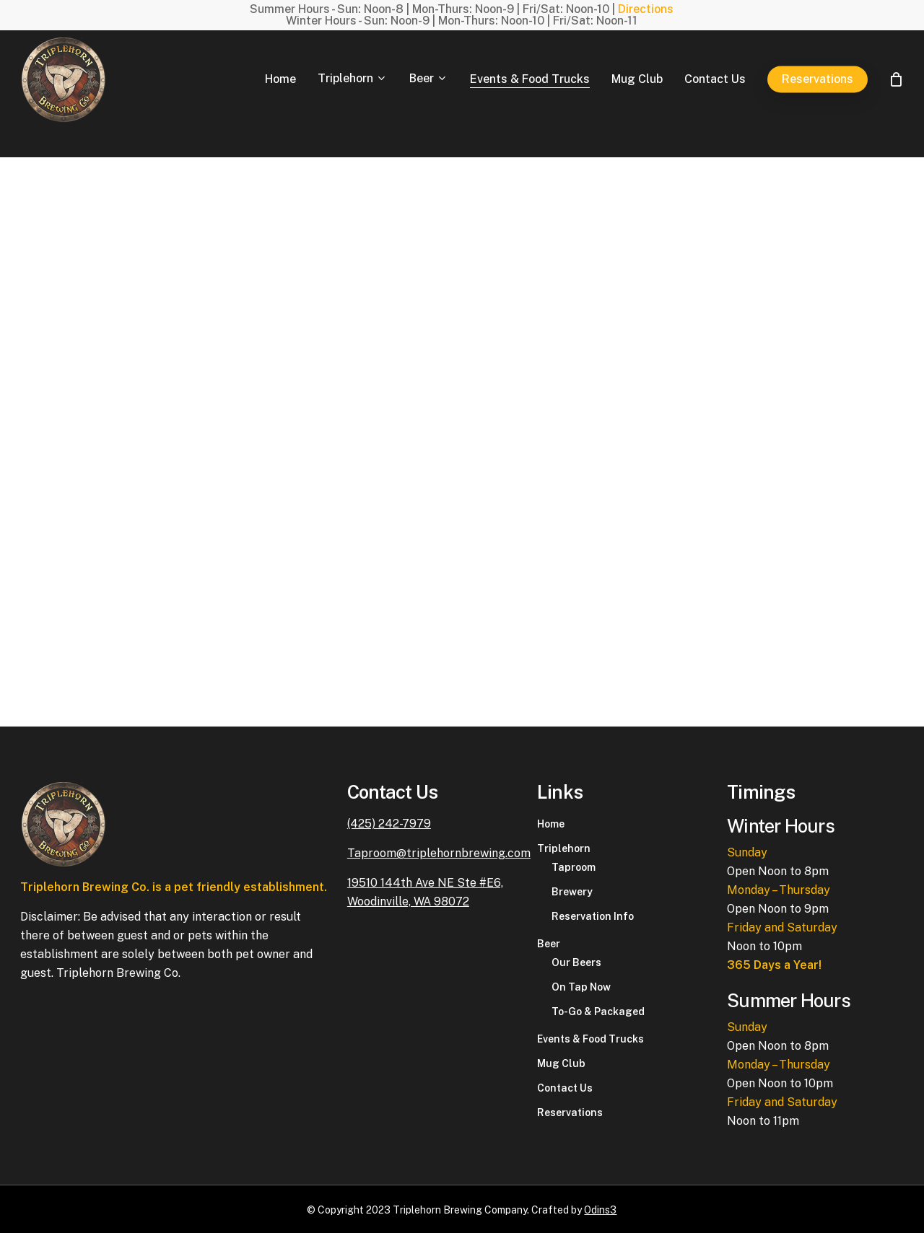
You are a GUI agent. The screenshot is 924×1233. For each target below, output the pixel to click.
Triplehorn (563, 848)
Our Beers (576, 962)
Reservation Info (593, 916)
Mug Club (561, 1063)
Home (551, 824)
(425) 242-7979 (389, 823)
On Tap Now (581, 987)
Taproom (574, 867)
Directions (646, 9)
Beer (548, 943)
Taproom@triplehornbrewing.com (439, 853)
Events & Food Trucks (590, 1039)
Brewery (572, 892)
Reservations (570, 1112)
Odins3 (600, 1210)
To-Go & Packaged (598, 1011)
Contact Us (565, 1088)
